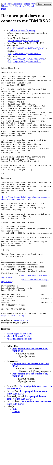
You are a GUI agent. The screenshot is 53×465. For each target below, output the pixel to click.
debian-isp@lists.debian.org (22, 30)
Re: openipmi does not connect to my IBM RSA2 (26, 447)
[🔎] (10, 48)
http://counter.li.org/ (13, 365)
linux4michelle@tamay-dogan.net (23, 40)
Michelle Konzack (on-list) (19, 386)
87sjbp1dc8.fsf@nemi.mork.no (27, 53)
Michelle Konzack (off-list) (19, 388)
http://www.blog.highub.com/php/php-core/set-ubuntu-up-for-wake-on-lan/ (26, 224)
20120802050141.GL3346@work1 (29, 59)
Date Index (20, 6)
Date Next (17, 4)
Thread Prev (29, 4)
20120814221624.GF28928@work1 (29, 48)
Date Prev (6, 4)
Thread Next (7, 6)
